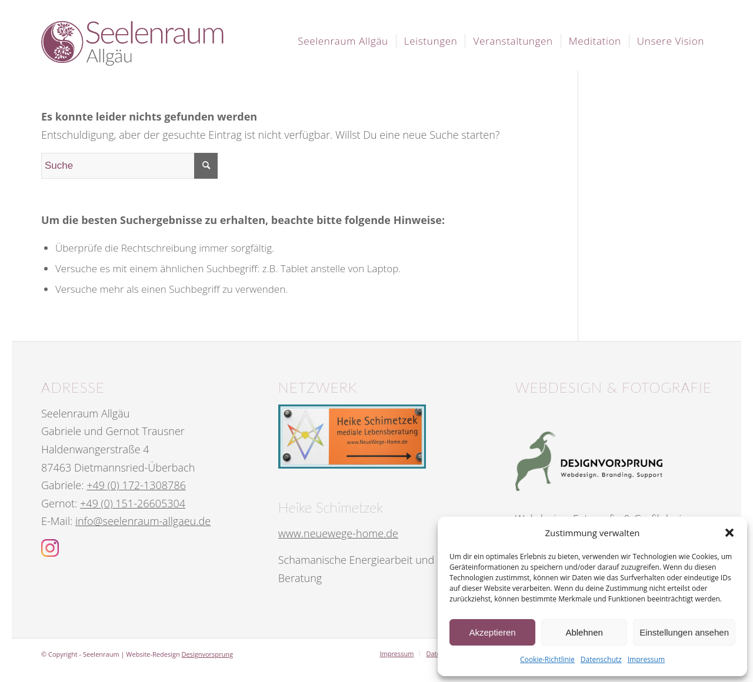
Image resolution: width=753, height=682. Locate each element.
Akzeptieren (492, 632)
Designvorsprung (207, 654)
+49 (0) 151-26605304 (132, 503)
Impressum (646, 659)
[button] (729, 533)
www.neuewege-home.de (338, 533)
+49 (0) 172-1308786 (136, 485)
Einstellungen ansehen (684, 632)
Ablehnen (583, 632)
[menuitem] (343, 41)
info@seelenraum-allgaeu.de (143, 521)
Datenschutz (601, 659)
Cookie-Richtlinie (547, 659)
